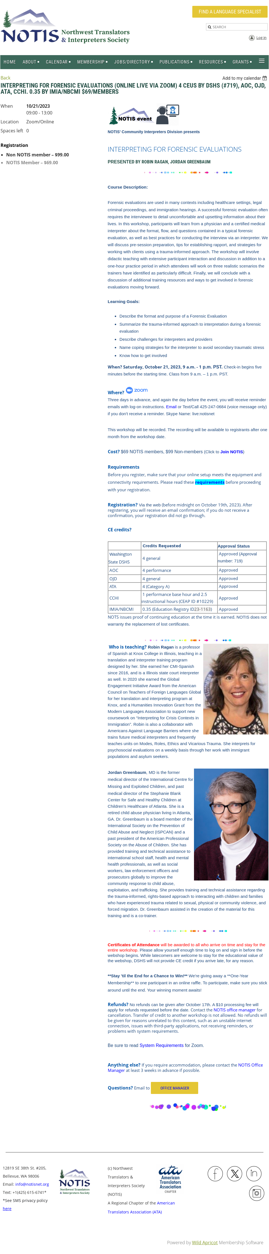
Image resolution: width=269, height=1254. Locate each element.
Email (171, 406)
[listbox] (245, 78)
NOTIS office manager (235, 1010)
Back (5, 78)
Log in (261, 37)
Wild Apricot (205, 1242)
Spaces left (12, 131)
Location (10, 122)
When (7, 106)
